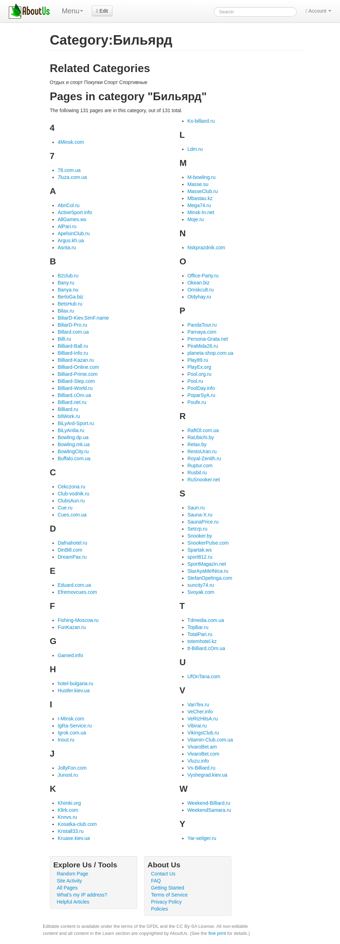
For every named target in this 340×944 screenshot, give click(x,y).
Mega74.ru (199, 205)
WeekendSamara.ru (209, 810)
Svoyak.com (200, 592)
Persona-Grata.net (207, 339)
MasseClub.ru (202, 191)
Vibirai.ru (197, 725)
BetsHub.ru (70, 304)
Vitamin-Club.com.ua (210, 740)
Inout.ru (66, 740)
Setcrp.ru (197, 529)
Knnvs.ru (67, 817)
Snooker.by (199, 536)
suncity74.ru (200, 585)
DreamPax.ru (72, 557)
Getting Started (167, 888)
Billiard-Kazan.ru (76, 360)
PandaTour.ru (202, 325)
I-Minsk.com (71, 718)
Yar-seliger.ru (201, 838)
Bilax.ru (66, 311)
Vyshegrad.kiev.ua (207, 775)
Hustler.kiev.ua (74, 690)
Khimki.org (69, 803)
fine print (217, 933)
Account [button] (318, 11)
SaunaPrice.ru (203, 522)
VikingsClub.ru (203, 733)
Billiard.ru (68, 409)
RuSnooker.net (203, 479)
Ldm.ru (195, 149)
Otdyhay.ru (199, 297)
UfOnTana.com (203, 676)
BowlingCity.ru (73, 451)
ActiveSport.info (75, 212)
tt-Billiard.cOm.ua (206, 648)
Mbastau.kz (200, 198)
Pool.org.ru (199, 374)
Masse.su (198, 184)
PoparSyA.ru (201, 395)
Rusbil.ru (197, 472)
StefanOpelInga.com (209, 578)
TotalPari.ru (199, 634)
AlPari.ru (67, 226)
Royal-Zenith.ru (204, 458)
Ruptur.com (200, 465)
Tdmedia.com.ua (205, 620)
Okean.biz (198, 282)
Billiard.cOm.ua (74, 395)
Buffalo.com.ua (74, 458)
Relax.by (196, 444)
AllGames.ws (72, 219)
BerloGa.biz (70, 297)
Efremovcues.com (77, 592)
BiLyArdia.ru (71, 430)
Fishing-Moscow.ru (78, 620)
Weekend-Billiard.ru (208, 803)
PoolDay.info (201, 388)
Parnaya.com (201, 332)
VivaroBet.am (202, 747)
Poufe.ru (196, 402)
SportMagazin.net (206, 564)
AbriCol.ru (68, 205)
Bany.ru (66, 282)
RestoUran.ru (202, 451)
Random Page (73, 873)
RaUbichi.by (200, 437)
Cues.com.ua (72, 515)
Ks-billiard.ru (201, 121)
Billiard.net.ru (72, 402)
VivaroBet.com (203, 754)
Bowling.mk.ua (74, 444)
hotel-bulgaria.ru (75, 683)
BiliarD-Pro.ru (72, 325)
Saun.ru (196, 507)
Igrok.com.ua (72, 733)
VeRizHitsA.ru (202, 718)
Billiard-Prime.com (78, 374)
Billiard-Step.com (76, 381)
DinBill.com (70, 550)
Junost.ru (68, 775)
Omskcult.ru (200, 290)
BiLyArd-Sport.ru (76, 423)
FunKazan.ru (72, 627)
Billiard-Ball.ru (73, 346)
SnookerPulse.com (208, 543)
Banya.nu (68, 290)
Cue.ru (65, 507)
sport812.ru (199, 557)
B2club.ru (68, 275)
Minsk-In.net (200, 212)
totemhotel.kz (202, 641)
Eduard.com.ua (74, 585)
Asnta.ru (67, 247)
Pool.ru (195, 381)
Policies (159, 909)
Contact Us (163, 873)
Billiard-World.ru (75, 388)
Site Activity (69, 881)
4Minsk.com (71, 142)
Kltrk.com (68, 810)
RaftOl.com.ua (203, 430)
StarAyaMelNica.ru (207, 571)
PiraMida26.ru (202, 346)
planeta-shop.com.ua (210, 353)
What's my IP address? (82, 895)
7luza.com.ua (72, 177)
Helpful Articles (73, 902)
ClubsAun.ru (71, 500)
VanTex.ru (198, 704)
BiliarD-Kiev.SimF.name (83, 318)
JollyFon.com (72, 768)
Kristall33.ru (71, 831)
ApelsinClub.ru (74, 233)
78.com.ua (69, 170)
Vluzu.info (198, 761)
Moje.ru (195, 219)
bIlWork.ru (69, 416)
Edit (102, 11)
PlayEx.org (199, 367)
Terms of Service (169, 895)
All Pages (67, 888)
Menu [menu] (72, 11)
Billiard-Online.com (78, 367)
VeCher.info (200, 711)
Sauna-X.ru (199, 515)
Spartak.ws (199, 550)
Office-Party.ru (203, 275)
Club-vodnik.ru (73, 493)
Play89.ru (197, 360)
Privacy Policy (166, 902)
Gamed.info (70, 655)
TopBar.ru (198, 627)
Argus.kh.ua (71, 240)
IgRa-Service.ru (75, 725)
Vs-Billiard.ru (201, 768)
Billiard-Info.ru (73, 353)
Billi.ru (64, 339)
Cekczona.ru (71, 486)
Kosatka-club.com (77, 824)
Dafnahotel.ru (72, 543)
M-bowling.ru (201, 177)
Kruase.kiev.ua (74, 838)
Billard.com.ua (73, 332)
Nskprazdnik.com (206, 247)
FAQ (156, 881)
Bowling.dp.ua (73, 437)
